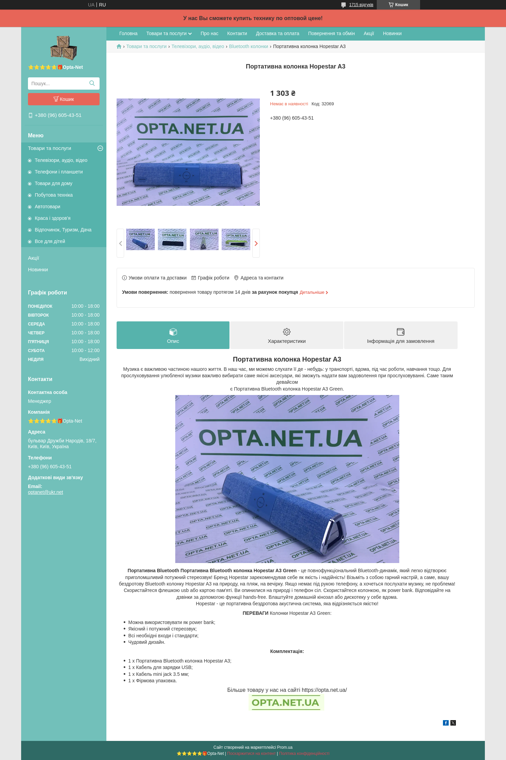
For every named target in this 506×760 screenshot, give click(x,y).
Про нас (209, 33)
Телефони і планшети (59, 171)
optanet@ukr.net (45, 492)
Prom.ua (285, 747)
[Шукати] (92, 83)
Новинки (38, 269)
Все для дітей (50, 241)
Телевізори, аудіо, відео (61, 160)
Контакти (237, 33)
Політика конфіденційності (304, 753)
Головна (128, 33)
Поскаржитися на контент (251, 753)
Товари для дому (53, 183)
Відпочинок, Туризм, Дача (63, 229)
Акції (33, 258)
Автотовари (47, 206)
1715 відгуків (361, 4)
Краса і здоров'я (53, 218)
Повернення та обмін (331, 33)
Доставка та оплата (277, 33)
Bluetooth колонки (248, 46)
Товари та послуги (49, 148)
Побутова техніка (54, 195)
